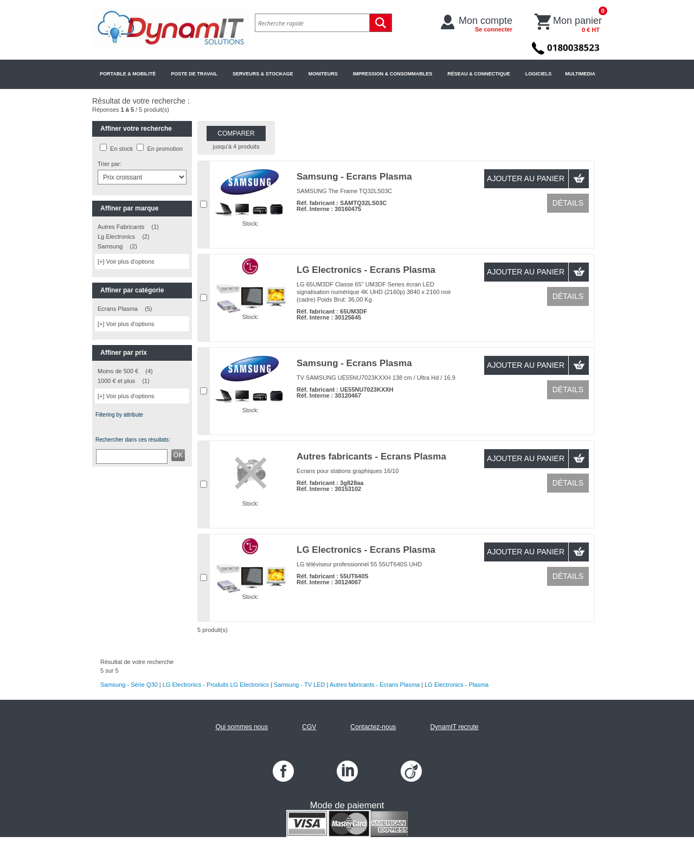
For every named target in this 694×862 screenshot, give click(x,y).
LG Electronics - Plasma (457, 684)
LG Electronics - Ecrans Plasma (366, 270)
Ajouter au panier (525, 178)
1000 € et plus (116, 381)
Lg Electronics (116, 236)
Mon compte (485, 24)
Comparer (235, 133)
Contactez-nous (373, 727)
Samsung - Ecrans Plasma (354, 176)
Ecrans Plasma (118, 308)
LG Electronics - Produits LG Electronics (216, 684)
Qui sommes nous (241, 727)
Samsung (110, 246)
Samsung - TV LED (299, 684)
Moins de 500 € (118, 371)
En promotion (164, 148)
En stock (121, 148)
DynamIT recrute (454, 727)
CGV (309, 727)
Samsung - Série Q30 (129, 684)
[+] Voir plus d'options (126, 261)
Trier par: (109, 164)
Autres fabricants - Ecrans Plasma (371, 456)
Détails (567, 203)
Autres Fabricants (121, 227)
